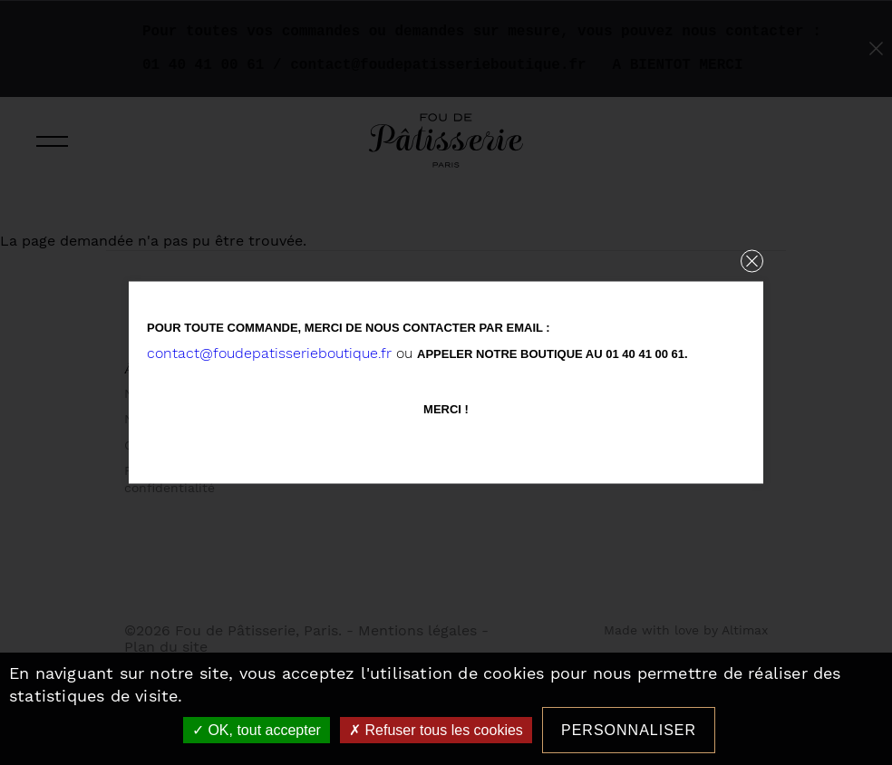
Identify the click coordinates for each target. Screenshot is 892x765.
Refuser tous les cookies (436, 730)
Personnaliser (628, 730)
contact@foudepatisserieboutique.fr (269, 353)
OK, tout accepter (256, 730)
